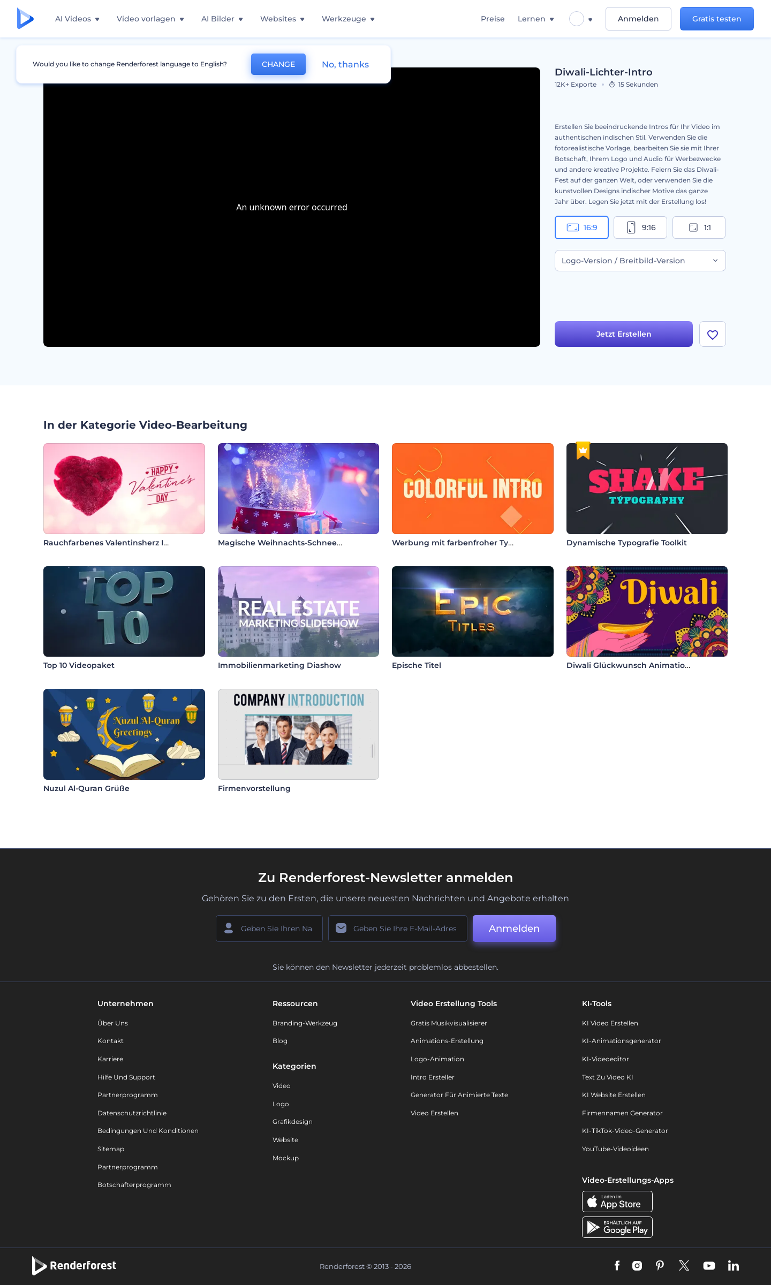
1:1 (699, 227)
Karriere (110, 1059)
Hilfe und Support (126, 1077)
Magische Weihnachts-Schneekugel (288, 543)
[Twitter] (684, 1266)
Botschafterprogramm (134, 1185)
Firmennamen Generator (622, 1113)
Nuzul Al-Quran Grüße (86, 788)
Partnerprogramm (127, 1095)
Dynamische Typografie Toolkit (626, 543)
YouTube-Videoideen (615, 1149)
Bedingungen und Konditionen (148, 1131)
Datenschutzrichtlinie (132, 1113)
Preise (493, 19)
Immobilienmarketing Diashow (279, 665)
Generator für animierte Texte (459, 1095)
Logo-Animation (437, 1059)
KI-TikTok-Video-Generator (625, 1131)
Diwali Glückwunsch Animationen (633, 665)
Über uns (112, 1023)
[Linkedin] (733, 1266)
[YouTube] (709, 1266)
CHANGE (278, 64)
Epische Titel (416, 665)
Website (285, 1140)
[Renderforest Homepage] (25, 19)
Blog (280, 1041)
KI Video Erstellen (610, 1023)
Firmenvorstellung (254, 788)
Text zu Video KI (607, 1077)
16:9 (582, 227)
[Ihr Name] (269, 928)
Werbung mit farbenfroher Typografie (466, 543)
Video (282, 1086)
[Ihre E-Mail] (397, 928)
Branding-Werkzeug (305, 1023)
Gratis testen (717, 19)
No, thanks (345, 64)
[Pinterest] (660, 1266)
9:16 (640, 227)
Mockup (286, 1158)
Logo (281, 1104)
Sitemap (110, 1149)
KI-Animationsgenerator (621, 1041)
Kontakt (110, 1041)
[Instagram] (637, 1266)
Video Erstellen (434, 1113)
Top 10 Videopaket (79, 665)
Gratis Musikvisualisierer (449, 1023)
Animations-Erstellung (447, 1041)
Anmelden (638, 19)
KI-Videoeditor (605, 1059)
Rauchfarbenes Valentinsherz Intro (111, 543)
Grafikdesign (293, 1121)
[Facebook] (617, 1266)
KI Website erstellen (614, 1095)
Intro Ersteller (433, 1077)
